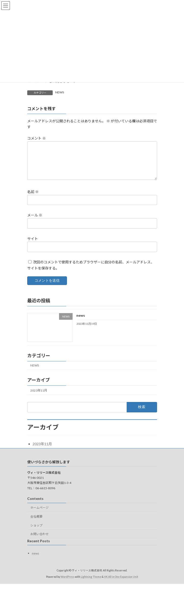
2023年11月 (38, 396)
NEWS (59, 92)
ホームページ (39, 514)
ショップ (36, 531)
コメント (36, 138)
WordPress (67, 582)
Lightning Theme (91, 582)
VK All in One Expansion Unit (121, 582)
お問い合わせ (39, 540)
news (80, 321)
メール (34, 221)
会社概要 (36, 523)
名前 (33, 198)
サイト (32, 244)
